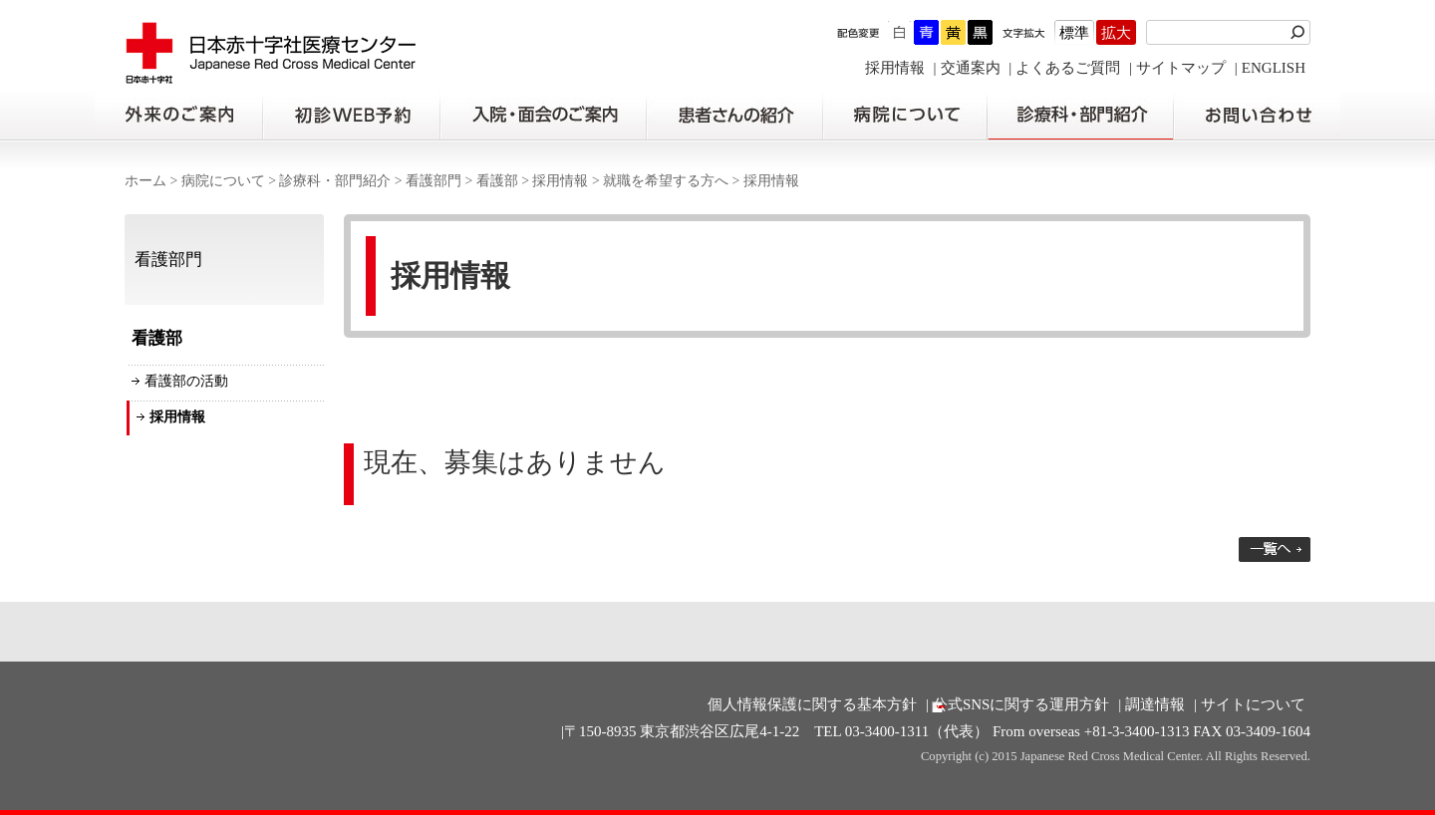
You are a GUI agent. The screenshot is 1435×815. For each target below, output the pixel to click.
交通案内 (971, 68)
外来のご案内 (178, 115)
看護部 (497, 180)
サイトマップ (1181, 68)
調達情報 (1155, 704)
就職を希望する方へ (665, 180)
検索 (1300, 32)
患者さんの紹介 (734, 115)
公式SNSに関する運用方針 (1021, 704)
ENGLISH (1273, 68)
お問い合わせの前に (1257, 115)
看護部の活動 (186, 381)
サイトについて (1253, 704)
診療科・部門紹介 (1081, 115)
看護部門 (433, 180)
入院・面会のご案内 (543, 115)
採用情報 (895, 68)
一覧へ (1274, 549)
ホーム (145, 180)
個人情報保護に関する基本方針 (812, 704)
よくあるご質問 (1067, 68)
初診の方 (350, 115)
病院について (905, 115)
